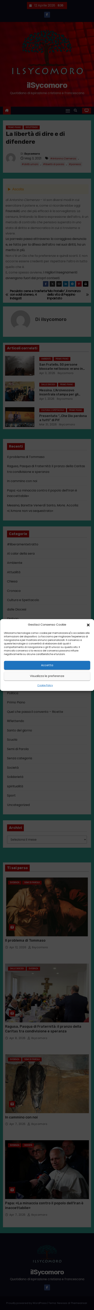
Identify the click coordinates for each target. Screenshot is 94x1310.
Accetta (47, 665)
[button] (88, 625)
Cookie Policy (45, 685)
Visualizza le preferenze (47, 676)
